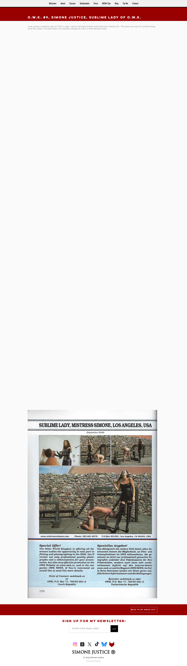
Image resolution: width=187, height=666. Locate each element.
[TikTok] (97, 644)
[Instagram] (75, 644)
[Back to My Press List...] (144, 609)
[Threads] (82, 644)
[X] (89, 644)
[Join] (114, 628)
